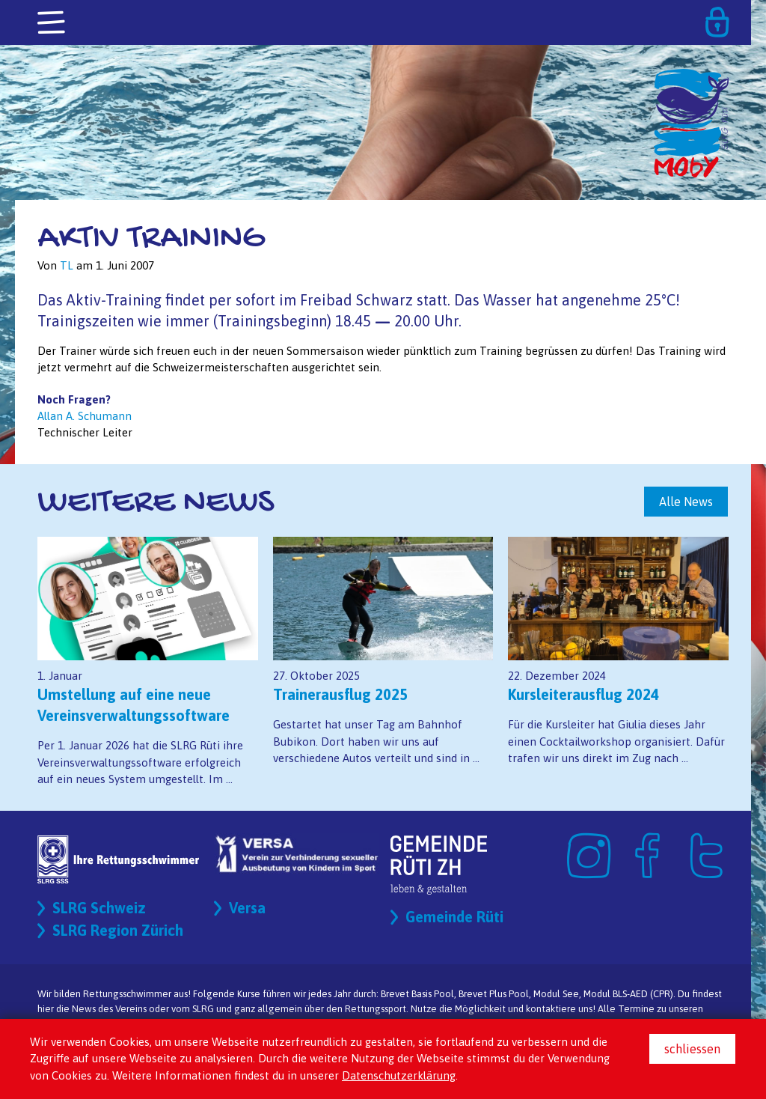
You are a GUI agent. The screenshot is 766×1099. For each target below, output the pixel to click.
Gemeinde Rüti (454, 916)
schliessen (692, 1049)
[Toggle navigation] (52, 23)
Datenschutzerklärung (399, 1075)
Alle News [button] (686, 501)
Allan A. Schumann (84, 416)
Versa (247, 907)
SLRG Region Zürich (117, 930)
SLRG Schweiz (99, 907)
